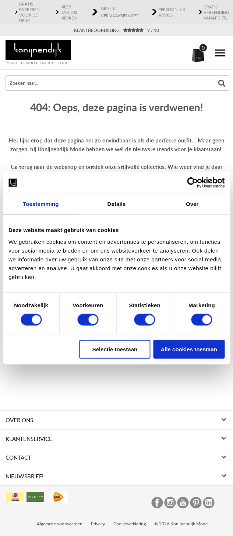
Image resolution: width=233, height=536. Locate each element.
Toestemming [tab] (41, 204)
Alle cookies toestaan (188, 349)
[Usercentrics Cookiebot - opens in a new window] (192, 182)
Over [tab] (192, 204)
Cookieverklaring (129, 484)
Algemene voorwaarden (59, 484)
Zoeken (221, 83)
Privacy (98, 484)
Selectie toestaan (115, 349)
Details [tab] (116, 204)
